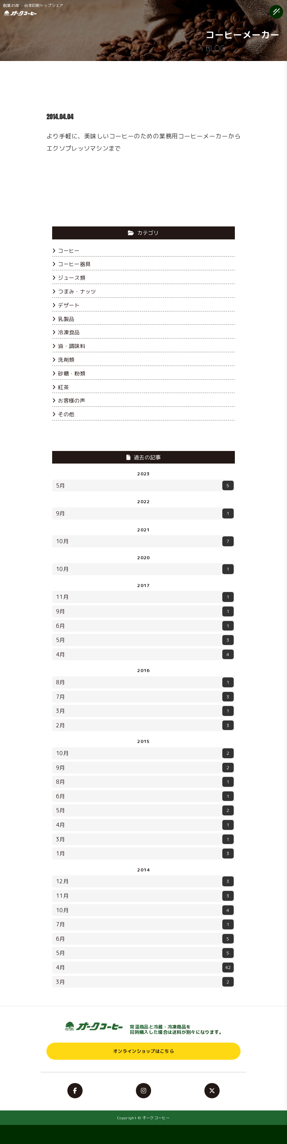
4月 (145, 654)
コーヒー (66, 250)
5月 (145, 486)
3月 (145, 711)
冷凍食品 (66, 332)
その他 (63, 414)
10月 (145, 541)
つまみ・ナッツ (74, 291)
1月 (145, 853)
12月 (145, 881)
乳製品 (63, 319)
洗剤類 (63, 359)
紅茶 (60, 387)
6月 (145, 626)
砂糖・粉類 (68, 373)
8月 (145, 682)
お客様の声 (68, 400)
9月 (145, 513)
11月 (145, 597)
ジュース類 (68, 277)
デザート (66, 305)
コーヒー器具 (71, 264)
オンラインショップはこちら (143, 1051)
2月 (145, 725)
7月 (145, 697)
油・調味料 (68, 346)
